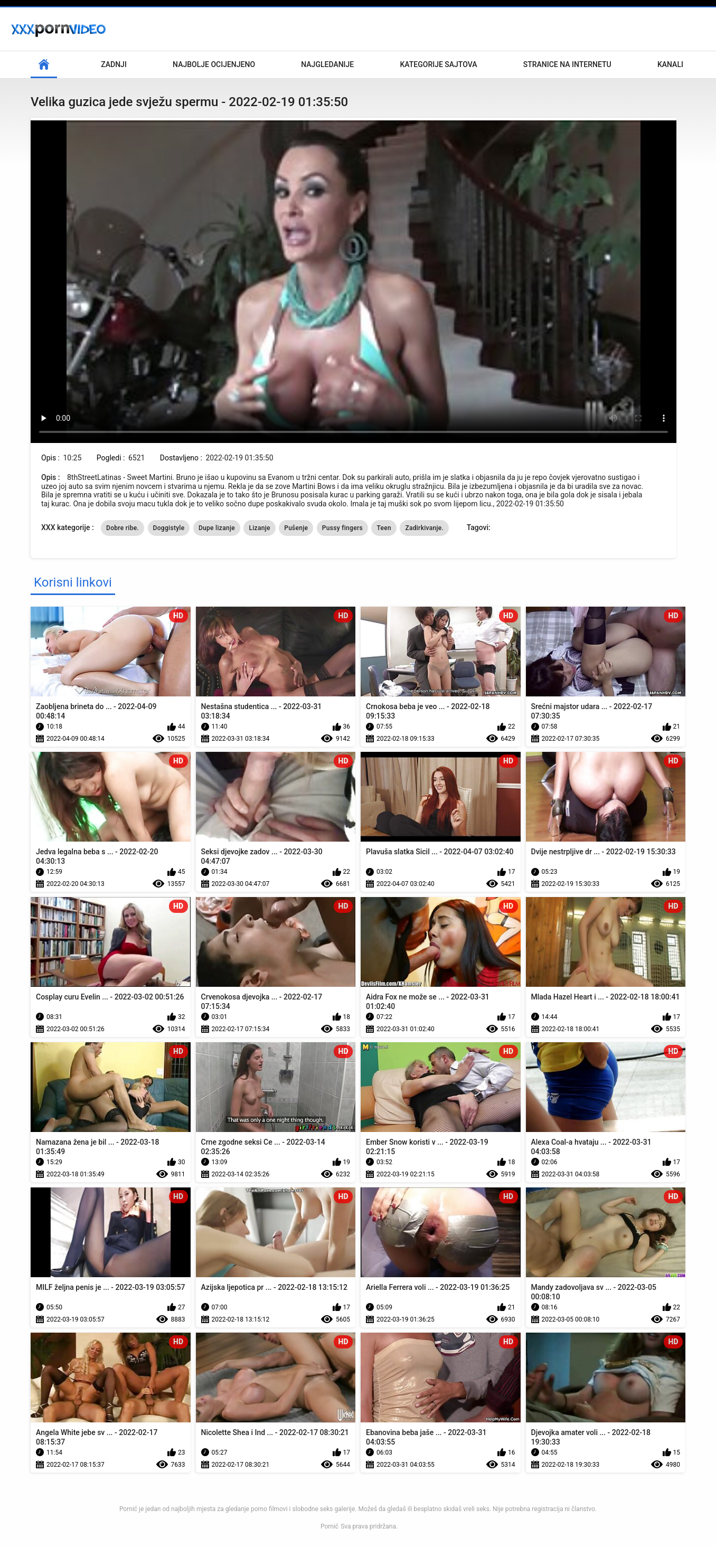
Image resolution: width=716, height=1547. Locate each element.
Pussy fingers (342, 528)
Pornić (329, 1526)
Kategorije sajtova (438, 64)
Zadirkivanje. (424, 528)
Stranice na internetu (567, 64)
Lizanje (259, 528)
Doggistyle (169, 528)
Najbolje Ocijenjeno (214, 64)
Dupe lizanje (217, 528)
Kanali (670, 64)
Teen (383, 528)
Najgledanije (327, 64)
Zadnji (114, 64)
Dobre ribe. (122, 528)
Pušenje (296, 528)
